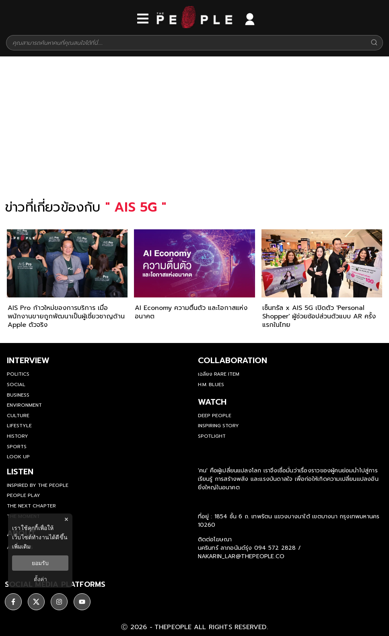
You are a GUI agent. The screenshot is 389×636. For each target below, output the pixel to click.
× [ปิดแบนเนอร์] (66, 519)
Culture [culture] (18, 415)
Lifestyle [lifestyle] (19, 425)
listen (20, 472)
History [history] (17, 436)
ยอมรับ (40, 563)
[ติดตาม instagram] (59, 601)
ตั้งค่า (40, 579)
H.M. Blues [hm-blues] (211, 384)
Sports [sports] (17, 446)
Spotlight (212, 436)
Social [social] (16, 384)
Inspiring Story (218, 425)
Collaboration (232, 360)
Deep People (214, 415)
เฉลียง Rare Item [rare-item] (218, 374)
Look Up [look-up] (18, 456)
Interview (28, 360)
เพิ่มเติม (21, 546)
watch (212, 402)
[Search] (374, 42)
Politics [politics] (18, 374)
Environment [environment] (24, 405)
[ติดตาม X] (36, 601)
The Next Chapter (31, 505)
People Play (23, 495)
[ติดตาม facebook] (13, 601)
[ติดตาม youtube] (82, 601)
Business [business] (18, 395)
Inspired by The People (37, 485)
